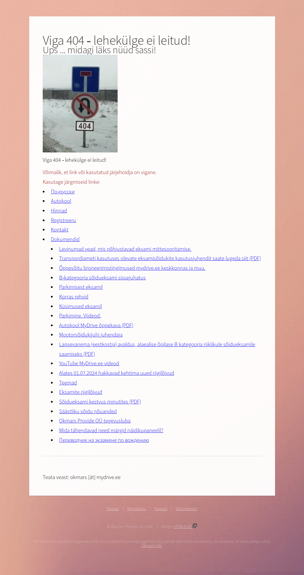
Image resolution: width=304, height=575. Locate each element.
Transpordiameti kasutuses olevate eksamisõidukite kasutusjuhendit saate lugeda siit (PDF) (160, 258)
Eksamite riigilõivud (80, 392)
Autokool (61, 201)
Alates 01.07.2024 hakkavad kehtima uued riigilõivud (116, 373)
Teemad (68, 382)
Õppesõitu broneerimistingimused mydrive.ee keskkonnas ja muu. (132, 268)
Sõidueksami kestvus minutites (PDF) (100, 401)
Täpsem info (152, 545)
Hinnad (59, 210)
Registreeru (63, 220)
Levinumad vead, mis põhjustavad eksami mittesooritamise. (125, 249)
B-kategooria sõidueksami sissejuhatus (102, 277)
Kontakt (59, 229)
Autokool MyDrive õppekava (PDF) (96, 325)
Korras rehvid (73, 296)
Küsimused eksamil (80, 306)
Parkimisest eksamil (81, 287)
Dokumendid (65, 239)
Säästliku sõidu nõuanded (88, 411)
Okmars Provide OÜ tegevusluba (94, 420)
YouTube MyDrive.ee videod (89, 363)
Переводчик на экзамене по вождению (104, 440)
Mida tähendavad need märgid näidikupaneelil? (111, 430)
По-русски (63, 191)
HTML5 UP (185, 526)
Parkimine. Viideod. (80, 315)
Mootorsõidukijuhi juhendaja (91, 334)
